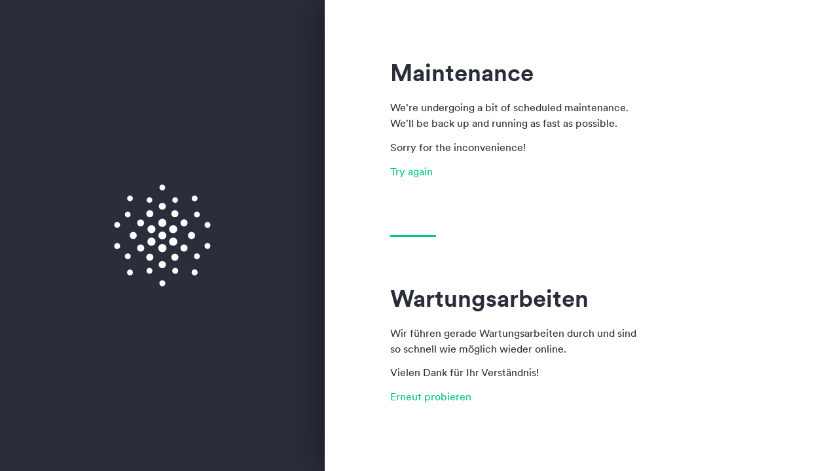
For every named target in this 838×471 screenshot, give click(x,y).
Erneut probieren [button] (430, 396)
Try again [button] (411, 171)
